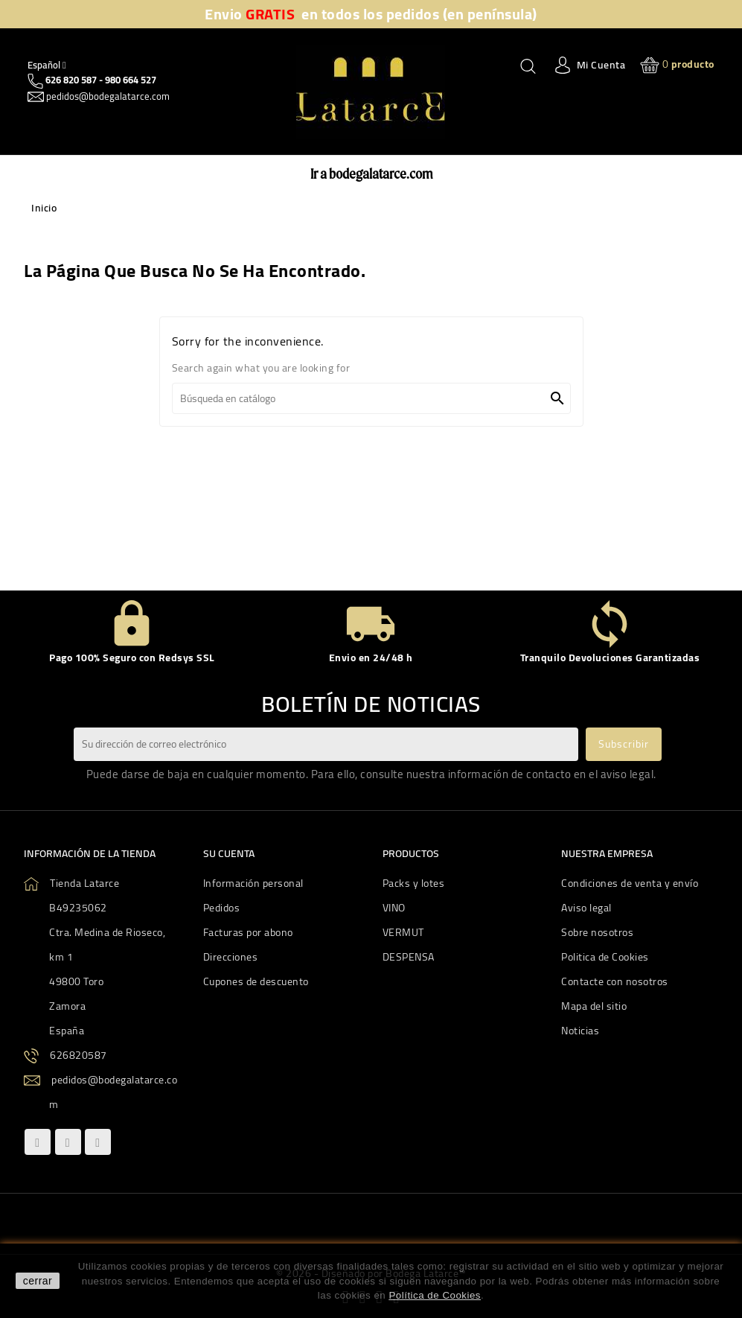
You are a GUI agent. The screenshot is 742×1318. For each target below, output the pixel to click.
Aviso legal (586, 907)
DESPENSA (409, 957)
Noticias (580, 1030)
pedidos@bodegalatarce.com (107, 96)
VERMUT (403, 932)
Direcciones (230, 957)
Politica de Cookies (605, 957)
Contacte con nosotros (614, 981)
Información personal (253, 883)
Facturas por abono (248, 932)
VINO (394, 907)
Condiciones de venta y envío (629, 883)
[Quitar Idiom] (47, 64)
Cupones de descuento (256, 981)
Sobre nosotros (597, 932)
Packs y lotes (414, 883)
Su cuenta (229, 853)
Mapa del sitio (594, 1006)
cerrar (38, 1281)
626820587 (78, 1055)
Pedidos (221, 907)
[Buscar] (371, 398)
